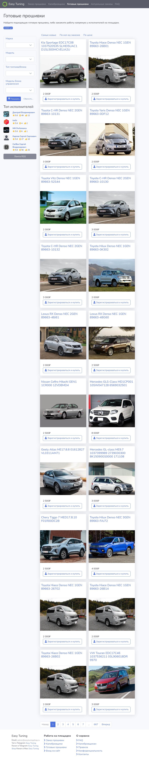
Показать (13, 99)
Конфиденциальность (90, 750)
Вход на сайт (53, 750)
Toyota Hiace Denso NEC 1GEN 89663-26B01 (110, 44)
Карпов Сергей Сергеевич (24, 136)
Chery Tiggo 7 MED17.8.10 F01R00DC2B (59, 519)
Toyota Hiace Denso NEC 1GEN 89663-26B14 (110, 587)
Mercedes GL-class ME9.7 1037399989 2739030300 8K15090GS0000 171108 (107, 453)
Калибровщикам (87, 743)
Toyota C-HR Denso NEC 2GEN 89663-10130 (110, 180)
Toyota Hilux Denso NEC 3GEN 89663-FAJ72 (110, 519)
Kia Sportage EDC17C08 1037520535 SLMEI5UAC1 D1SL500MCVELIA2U (59, 46)
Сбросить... (28, 99)
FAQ (117, 4)
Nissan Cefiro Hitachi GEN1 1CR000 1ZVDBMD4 (59, 383)
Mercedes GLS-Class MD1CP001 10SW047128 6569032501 (111, 383)
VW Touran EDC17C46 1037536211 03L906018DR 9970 (109, 656)
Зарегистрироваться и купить (62, 99)
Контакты (83, 754)
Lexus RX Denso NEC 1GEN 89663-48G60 (108, 315)
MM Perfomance (20, 128)
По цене (87, 35)
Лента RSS (20, 156)
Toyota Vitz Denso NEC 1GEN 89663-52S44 (60, 180)
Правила (83, 747)
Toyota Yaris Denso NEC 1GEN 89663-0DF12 (110, 112)
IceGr (15, 120)
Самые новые (48, 35)
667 (96, 724)
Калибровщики (56, 4)
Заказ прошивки (37, 4)
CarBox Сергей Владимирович (19, 145)
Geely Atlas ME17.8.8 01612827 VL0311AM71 (62, 451)
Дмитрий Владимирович (24, 112)
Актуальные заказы (102, 4)
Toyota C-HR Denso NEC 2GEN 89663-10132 (61, 248)
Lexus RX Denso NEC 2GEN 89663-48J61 (59, 315)
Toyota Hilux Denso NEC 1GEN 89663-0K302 (110, 248)
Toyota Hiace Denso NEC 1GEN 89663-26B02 (61, 654)
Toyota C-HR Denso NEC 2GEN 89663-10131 (61, 112)
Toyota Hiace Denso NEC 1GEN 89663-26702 (61, 587)
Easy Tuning (16, 4)
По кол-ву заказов (70, 35)
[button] (144, 4)
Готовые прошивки (78, 4)
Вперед (106, 724)
